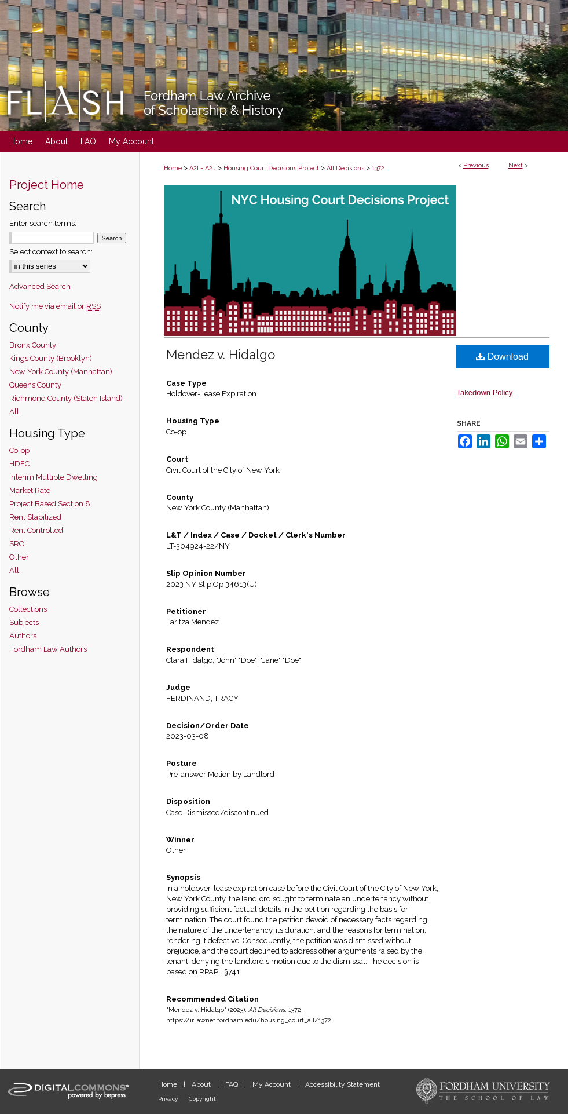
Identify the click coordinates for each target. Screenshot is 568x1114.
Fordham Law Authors (48, 649)
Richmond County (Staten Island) (66, 398)
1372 (378, 168)
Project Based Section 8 (49, 503)
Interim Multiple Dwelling (53, 477)
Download (502, 356)
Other (19, 557)
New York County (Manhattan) (60, 371)
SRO (17, 543)
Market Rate (29, 490)
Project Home (46, 185)
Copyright (202, 1098)
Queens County (35, 385)
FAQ (232, 1084)
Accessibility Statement (342, 1084)
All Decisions (345, 168)
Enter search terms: (42, 223)
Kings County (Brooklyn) (50, 358)
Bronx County (32, 345)
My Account (272, 1084)
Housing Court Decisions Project (271, 168)
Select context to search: (51, 251)
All (14, 411)
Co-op (19, 450)
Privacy (168, 1098)
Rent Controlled (36, 530)
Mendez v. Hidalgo (220, 354)
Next (515, 165)
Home (173, 168)
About (202, 1084)
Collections (28, 609)
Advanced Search (40, 286)
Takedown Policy (485, 392)
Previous (476, 165)
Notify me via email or (55, 306)
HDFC (19, 463)
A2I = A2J (202, 168)
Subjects (24, 622)
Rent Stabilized (35, 517)
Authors (22, 635)
